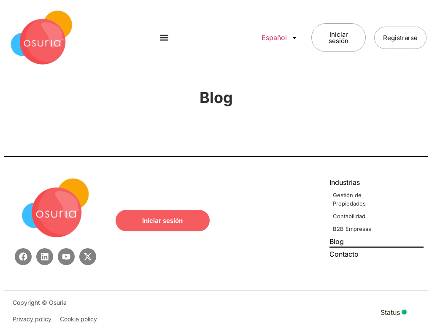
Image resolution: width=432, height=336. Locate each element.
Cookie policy (78, 318)
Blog (336, 241)
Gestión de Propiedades (349, 199)
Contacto (344, 254)
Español (280, 37)
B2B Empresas (352, 228)
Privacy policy (32, 318)
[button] (164, 38)
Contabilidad (349, 216)
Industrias (346, 182)
